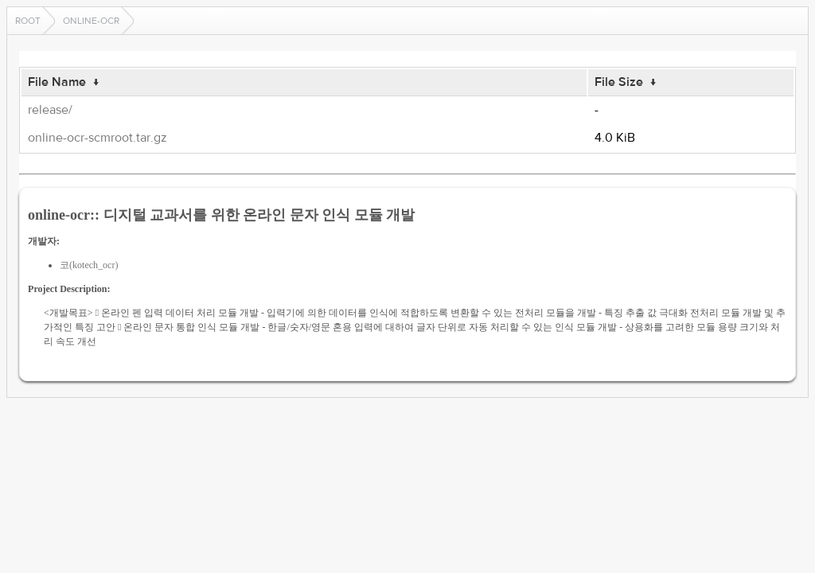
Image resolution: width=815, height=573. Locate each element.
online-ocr (91, 20)
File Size (619, 82)
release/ (50, 110)
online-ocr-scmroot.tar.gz (97, 138)
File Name (57, 82)
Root (28, 20)
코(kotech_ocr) (89, 265)
